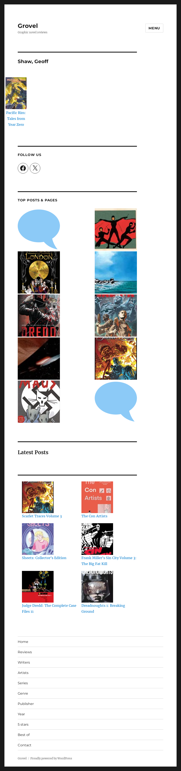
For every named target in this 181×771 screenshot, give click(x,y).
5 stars (23, 724)
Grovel (28, 25)
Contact (24, 745)
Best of (24, 735)
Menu (154, 28)
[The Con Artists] (97, 497)
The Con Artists (94, 516)
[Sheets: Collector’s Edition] (38, 539)
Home (23, 642)
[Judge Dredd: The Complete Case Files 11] (38, 587)
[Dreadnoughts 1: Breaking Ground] (97, 587)
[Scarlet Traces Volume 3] (38, 497)
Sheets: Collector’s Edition (44, 558)
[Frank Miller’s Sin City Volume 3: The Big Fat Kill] (97, 539)
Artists (23, 673)
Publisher (26, 704)
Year (21, 714)
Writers (24, 662)
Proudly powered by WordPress (51, 758)
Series (23, 683)
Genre (23, 693)
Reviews (25, 652)
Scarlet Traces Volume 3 (42, 516)
